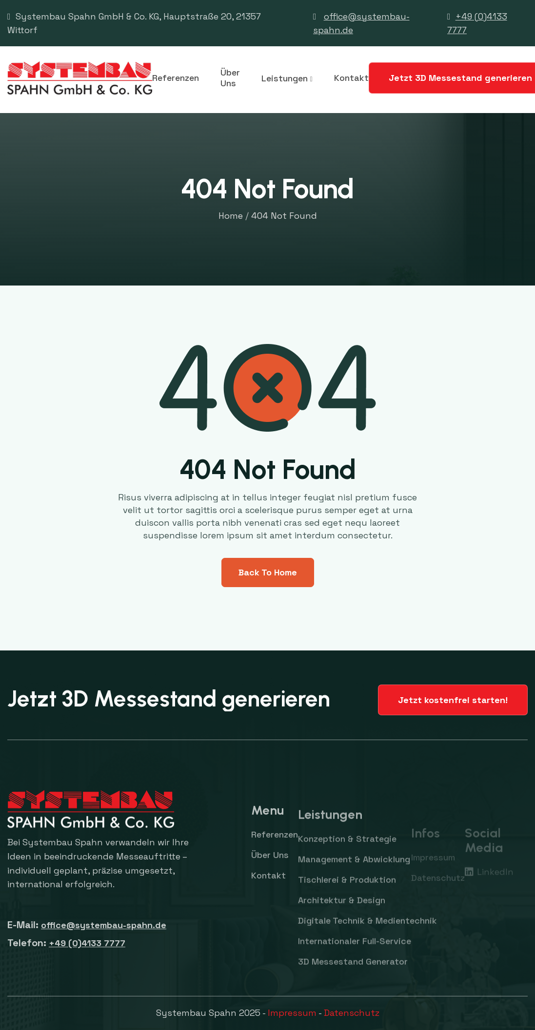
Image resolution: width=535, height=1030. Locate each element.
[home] (79, 78)
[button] (287, 78)
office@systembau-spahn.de (103, 933)
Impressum (292, 1012)
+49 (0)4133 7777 (87, 951)
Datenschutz (351, 1012)
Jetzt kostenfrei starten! (453, 700)
